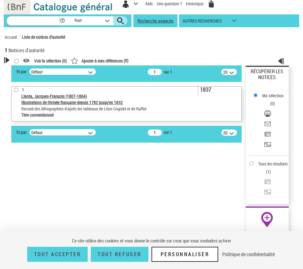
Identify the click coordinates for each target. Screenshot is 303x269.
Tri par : (22, 71)
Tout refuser (119, 254)
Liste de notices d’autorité (43, 37)
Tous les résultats (273, 164)
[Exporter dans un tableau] (267, 136)
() (99, 60)
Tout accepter (57, 254)
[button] (62, 20)
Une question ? (169, 4)
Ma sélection (273, 96)
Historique (195, 4)
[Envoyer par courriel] (267, 126)
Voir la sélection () (50, 61)
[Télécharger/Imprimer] (267, 116)
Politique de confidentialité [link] (248, 254)
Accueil (11, 37)
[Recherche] (33, 20)
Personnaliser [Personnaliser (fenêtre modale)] (185, 254)
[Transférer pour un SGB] (267, 147)
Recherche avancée (155, 21)
